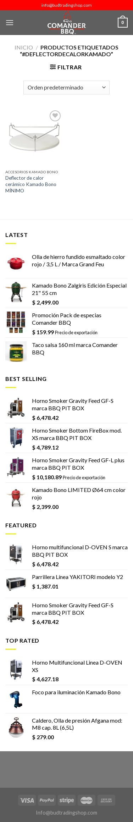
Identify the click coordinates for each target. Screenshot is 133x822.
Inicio (24, 47)
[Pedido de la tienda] (66, 87)
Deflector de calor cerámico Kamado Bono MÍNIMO (30, 184)
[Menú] (9, 22)
